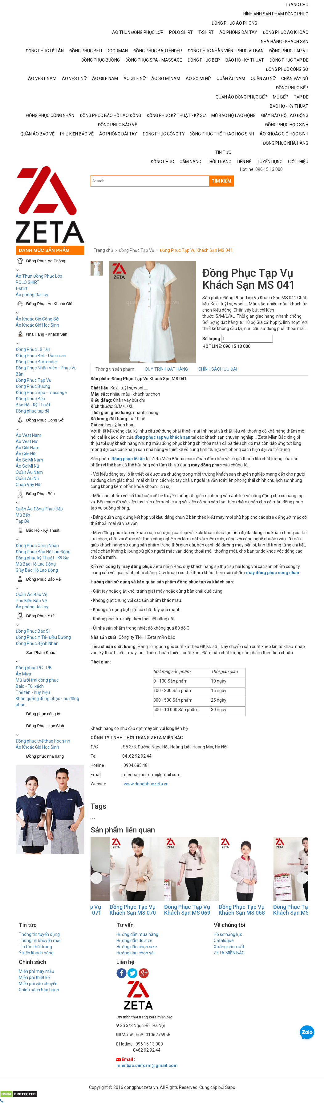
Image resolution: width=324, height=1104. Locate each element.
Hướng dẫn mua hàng (137, 934)
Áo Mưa (23, 673)
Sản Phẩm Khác (40, 652)
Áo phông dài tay (32, 294)
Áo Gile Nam (27, 447)
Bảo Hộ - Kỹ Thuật (33, 404)
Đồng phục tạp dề (32, 411)
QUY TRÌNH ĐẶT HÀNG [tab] (166, 369)
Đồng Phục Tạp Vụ (33, 380)
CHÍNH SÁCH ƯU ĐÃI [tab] (217, 369)
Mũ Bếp (23, 515)
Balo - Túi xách (30, 686)
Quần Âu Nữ (27, 478)
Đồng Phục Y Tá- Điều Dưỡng (43, 637)
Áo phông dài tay (32, 606)
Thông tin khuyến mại (39, 940)
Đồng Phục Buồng (33, 386)
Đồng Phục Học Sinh (45, 725)
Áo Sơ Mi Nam (29, 459)
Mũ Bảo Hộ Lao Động (36, 564)
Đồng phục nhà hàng (45, 756)
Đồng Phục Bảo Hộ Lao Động (43, 551)
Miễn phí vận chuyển (38, 983)
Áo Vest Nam (28, 435)
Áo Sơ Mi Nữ (27, 466)
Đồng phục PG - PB (34, 667)
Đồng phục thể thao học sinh (43, 741)
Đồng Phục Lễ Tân (33, 349)
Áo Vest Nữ (27, 441)
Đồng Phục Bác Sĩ (33, 631)
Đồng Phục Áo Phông (45, 261)
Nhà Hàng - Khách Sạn (46, 334)
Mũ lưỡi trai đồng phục (37, 680)
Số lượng (211, 338)
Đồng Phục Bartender (36, 361)
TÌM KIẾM (221, 181)
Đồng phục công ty (43, 713)
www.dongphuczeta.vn (146, 783)
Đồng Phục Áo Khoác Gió (49, 303)
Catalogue (224, 940)
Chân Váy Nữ (28, 484)
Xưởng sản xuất (229, 946)
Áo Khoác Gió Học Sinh (37, 325)
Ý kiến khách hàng (36, 952)
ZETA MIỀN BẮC (229, 952)
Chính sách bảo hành (39, 989)
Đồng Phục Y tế (40, 616)
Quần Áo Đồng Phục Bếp (39, 508)
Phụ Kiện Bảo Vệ (31, 600)
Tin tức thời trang (35, 946)
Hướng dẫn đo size (134, 940)
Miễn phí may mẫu (36, 971)
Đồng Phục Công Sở (44, 420)
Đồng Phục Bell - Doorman (41, 355)
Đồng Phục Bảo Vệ (43, 579)
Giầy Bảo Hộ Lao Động (37, 570)
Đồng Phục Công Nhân (37, 545)
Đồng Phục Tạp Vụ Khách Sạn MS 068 (277, 910)
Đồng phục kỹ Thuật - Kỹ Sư (42, 557)
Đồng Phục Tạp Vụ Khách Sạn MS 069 (223, 910)
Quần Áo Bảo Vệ (31, 594)
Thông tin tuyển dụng (39, 934)
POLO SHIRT (27, 282)
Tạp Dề (22, 521)
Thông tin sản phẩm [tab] (114, 369)
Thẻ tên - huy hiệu (33, 692)
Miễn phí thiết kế (34, 977)
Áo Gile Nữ (26, 453)
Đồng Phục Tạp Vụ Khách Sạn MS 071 (114, 910)
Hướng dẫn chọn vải (135, 952)
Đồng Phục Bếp (30, 398)
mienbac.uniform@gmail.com (147, 1065)
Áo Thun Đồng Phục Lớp (39, 276)
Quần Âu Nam (29, 472)
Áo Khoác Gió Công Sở (37, 318)
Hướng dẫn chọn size (136, 946)
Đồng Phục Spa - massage (41, 392)
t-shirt (21, 288)
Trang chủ (103, 250)
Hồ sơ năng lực (228, 934)
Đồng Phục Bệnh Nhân (37, 643)
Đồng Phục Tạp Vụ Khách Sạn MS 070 (168, 910)
